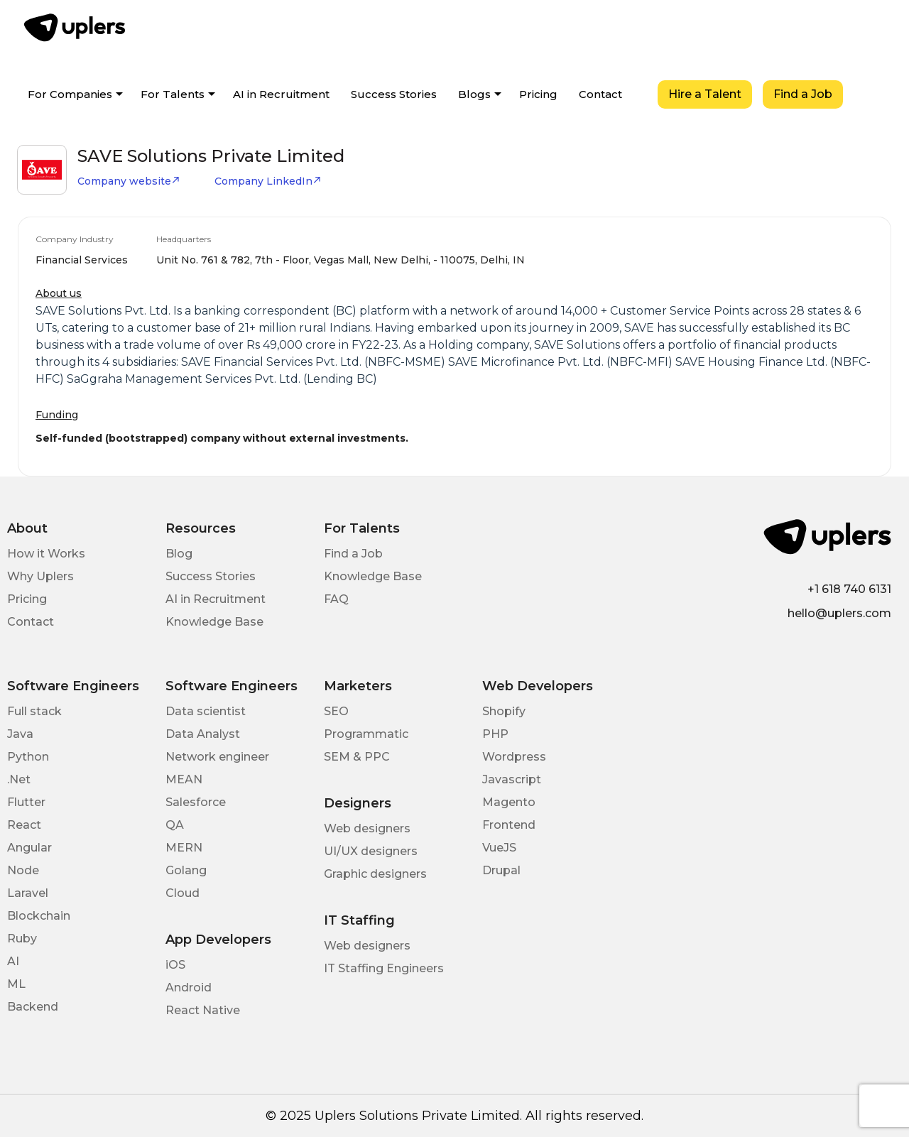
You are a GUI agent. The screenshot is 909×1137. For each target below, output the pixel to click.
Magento (508, 802)
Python (28, 756)
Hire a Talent (704, 94)
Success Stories (394, 94)
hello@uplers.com (839, 613)
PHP (495, 734)
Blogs (474, 94)
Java (20, 734)
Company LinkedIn (268, 181)
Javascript (511, 779)
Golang (186, 870)
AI (13, 961)
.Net (19, 779)
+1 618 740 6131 (849, 589)
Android (188, 987)
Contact (600, 94)
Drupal (501, 870)
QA (174, 825)
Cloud (182, 893)
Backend (32, 1006)
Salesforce (195, 802)
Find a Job (802, 94)
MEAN (183, 779)
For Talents (173, 94)
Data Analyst (202, 734)
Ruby (22, 938)
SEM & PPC (357, 756)
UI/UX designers (371, 851)
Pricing (538, 94)
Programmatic (366, 734)
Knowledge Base (214, 622)
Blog (178, 553)
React (24, 825)
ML (16, 984)
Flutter (26, 802)
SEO (336, 711)
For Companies (70, 94)
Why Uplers (40, 576)
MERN (183, 847)
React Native (202, 1010)
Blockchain (38, 916)
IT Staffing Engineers (384, 968)
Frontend (508, 825)
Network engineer (217, 756)
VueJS (499, 847)
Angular (29, 847)
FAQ (336, 599)
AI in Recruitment (281, 94)
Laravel (27, 893)
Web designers (367, 828)
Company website (128, 181)
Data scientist (205, 711)
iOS (175, 965)
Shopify (504, 711)
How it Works (46, 553)
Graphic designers (375, 874)
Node (23, 870)
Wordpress (514, 756)
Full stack (34, 711)
